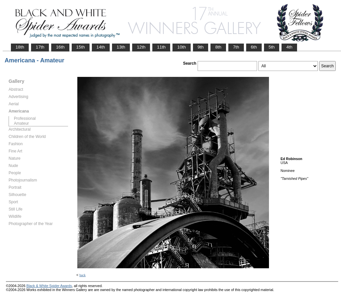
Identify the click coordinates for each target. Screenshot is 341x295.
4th (289, 47)
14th (101, 47)
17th (40, 47)
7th (236, 47)
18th (20, 47)
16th (60, 47)
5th (272, 47)
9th (201, 47)
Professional (25, 118)
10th (181, 47)
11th (161, 47)
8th (218, 47)
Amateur (21, 123)
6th (254, 47)
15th (81, 47)
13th (121, 47)
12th (141, 47)
